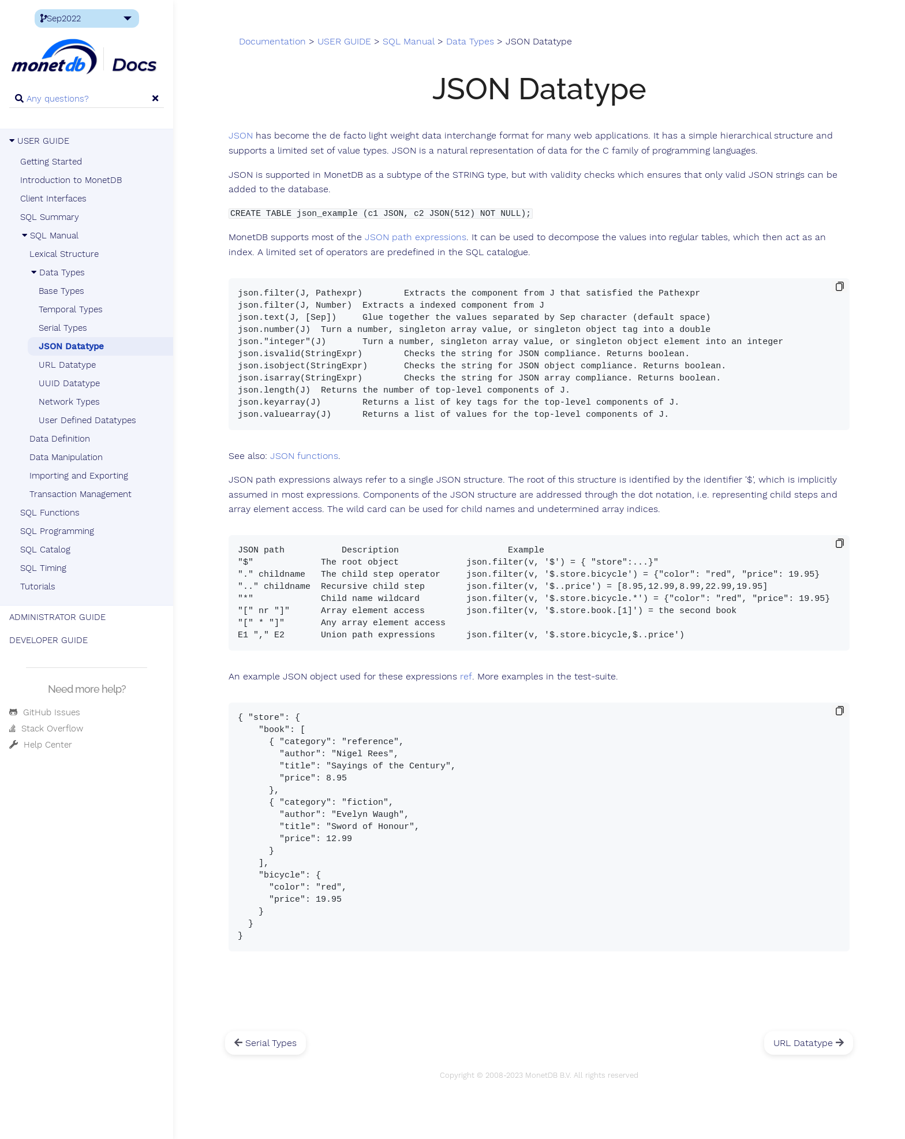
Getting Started (51, 161)
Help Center (40, 745)
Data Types (57, 272)
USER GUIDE (39, 141)
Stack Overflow (46, 728)
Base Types (61, 291)
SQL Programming (57, 531)
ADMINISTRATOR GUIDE (57, 617)
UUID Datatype (69, 383)
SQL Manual (49, 235)
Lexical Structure (64, 254)
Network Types (69, 402)
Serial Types (63, 328)
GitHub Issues (44, 712)
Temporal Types (71, 309)
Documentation (272, 41)
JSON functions (304, 456)
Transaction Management (80, 494)
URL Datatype (67, 365)
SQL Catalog (45, 549)
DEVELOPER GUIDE (48, 640)
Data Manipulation (66, 457)
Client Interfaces (53, 198)
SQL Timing (43, 568)
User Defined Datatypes (87, 420)
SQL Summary (49, 217)
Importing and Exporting (78, 475)
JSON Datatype (71, 346)
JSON (241, 135)
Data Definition (59, 439)
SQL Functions (50, 512)
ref (466, 676)
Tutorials (37, 586)
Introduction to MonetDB (71, 180)
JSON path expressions (415, 237)
